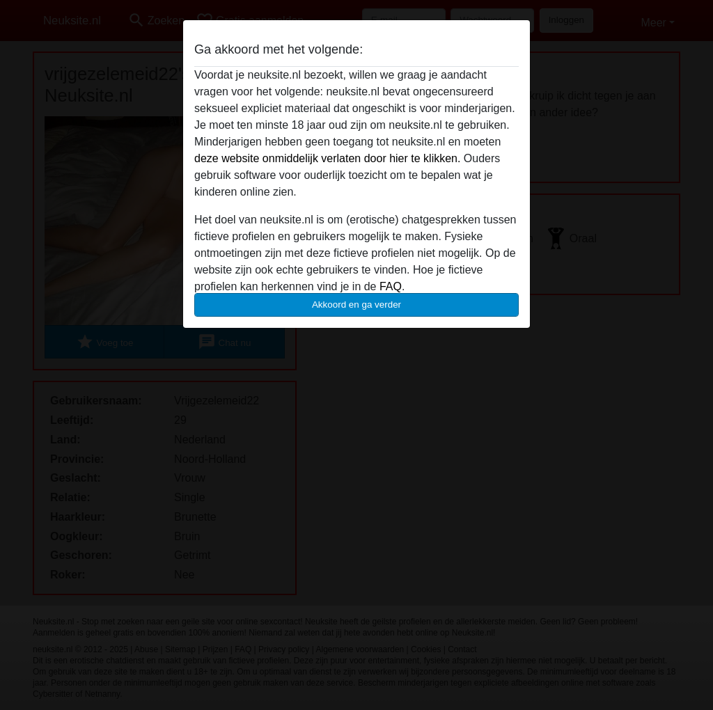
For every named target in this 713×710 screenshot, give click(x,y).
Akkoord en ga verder (356, 304)
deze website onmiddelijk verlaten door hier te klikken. (327, 158)
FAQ (390, 286)
